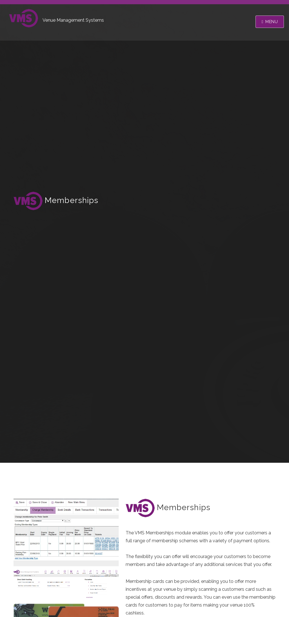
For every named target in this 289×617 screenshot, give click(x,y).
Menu (271, 21)
